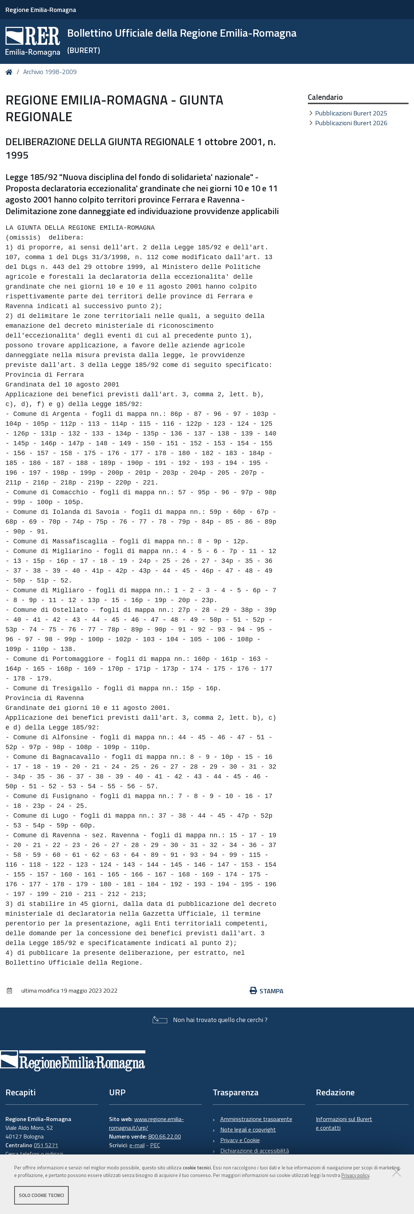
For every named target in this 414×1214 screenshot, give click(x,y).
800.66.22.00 (164, 1136)
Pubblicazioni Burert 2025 (351, 113)
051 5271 (46, 1145)
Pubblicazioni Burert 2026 (351, 123)
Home (10, 72)
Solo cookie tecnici (41, 1195)
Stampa (267, 991)
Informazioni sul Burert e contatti (344, 1123)
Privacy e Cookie (240, 1140)
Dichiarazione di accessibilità (254, 1150)
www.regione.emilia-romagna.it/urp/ (146, 1123)
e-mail (137, 1145)
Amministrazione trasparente (256, 1119)
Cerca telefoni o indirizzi (34, 1153)
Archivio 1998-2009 (50, 72)
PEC (155, 1145)
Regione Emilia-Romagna (40, 10)
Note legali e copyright (248, 1129)
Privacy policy (355, 1175)
